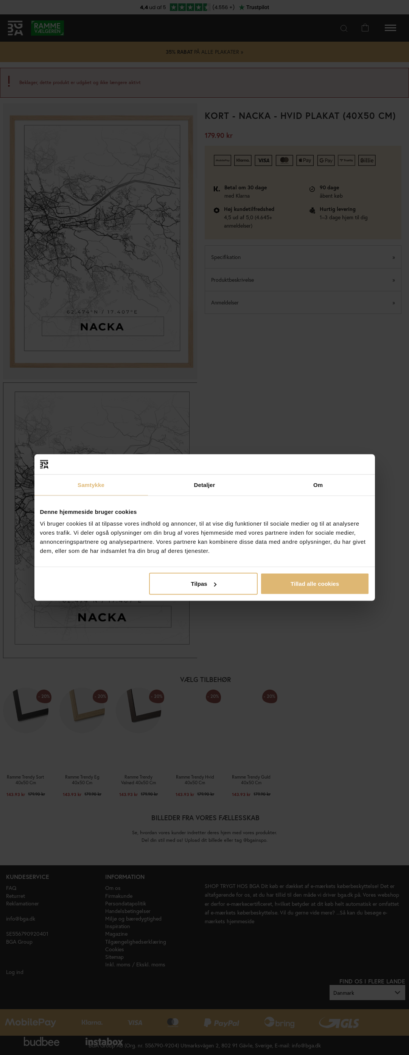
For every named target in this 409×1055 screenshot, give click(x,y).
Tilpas (203, 584)
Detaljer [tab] (204, 484)
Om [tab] (318, 484)
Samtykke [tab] (91, 484)
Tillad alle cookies (315, 584)
